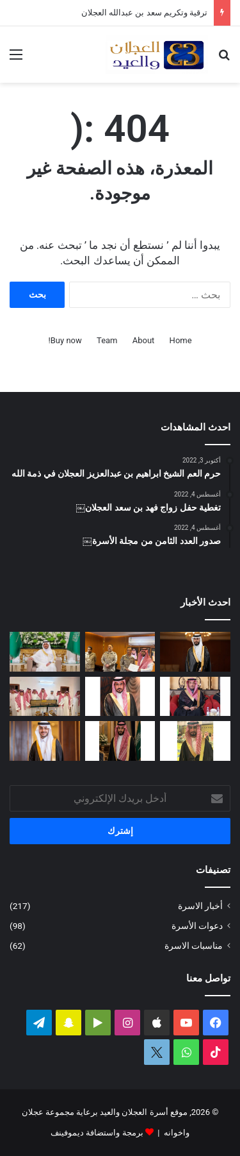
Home (181, 340)
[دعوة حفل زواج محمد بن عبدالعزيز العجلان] (195, 741)
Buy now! (64, 340)
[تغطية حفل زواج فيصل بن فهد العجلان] (195, 652)
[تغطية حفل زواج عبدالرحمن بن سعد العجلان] (45, 652)
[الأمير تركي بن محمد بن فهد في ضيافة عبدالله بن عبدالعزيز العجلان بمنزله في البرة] (45, 697)
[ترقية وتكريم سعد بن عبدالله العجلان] (120, 652)
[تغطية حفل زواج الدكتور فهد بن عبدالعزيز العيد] (45, 741)
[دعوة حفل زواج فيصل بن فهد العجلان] (120, 741)
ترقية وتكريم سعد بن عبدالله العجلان (144, 12)
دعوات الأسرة (197, 926)
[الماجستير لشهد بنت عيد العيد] (195, 697)
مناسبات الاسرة (193, 945)
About (143, 340)
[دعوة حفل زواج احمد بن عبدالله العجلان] (120, 697)
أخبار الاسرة (200, 906)
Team (107, 340)
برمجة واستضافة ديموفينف (97, 1132)
